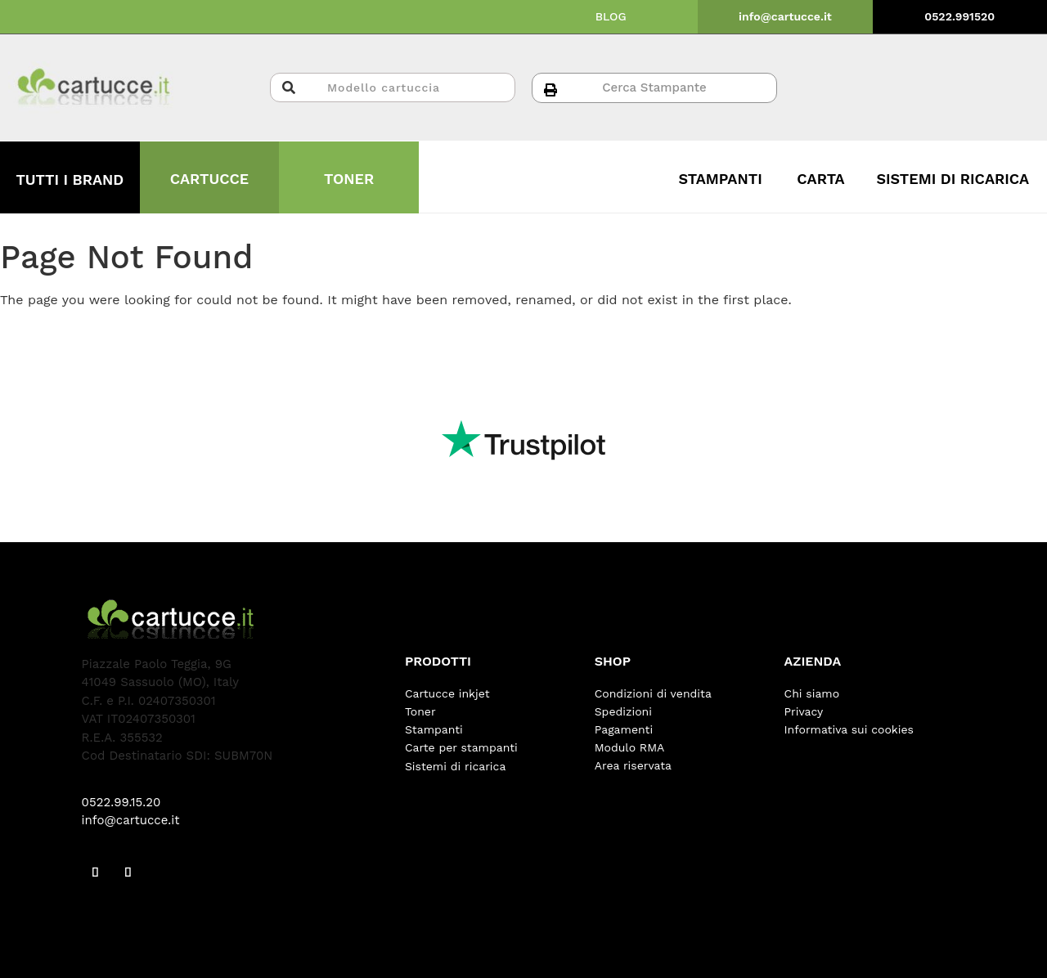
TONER (349, 178)
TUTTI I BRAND (70, 179)
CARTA (820, 178)
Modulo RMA (630, 747)
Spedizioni (623, 711)
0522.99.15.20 (121, 802)
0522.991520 (959, 16)
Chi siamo (812, 693)
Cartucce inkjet (447, 693)
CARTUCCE (209, 178)
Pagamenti (624, 729)
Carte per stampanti (461, 747)
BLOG (611, 16)
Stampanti (434, 729)
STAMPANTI (720, 178)
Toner (420, 711)
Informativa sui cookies (849, 729)
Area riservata (633, 765)
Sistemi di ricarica (455, 765)
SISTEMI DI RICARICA (952, 178)
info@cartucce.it (785, 16)
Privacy (804, 711)
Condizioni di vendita (653, 693)
